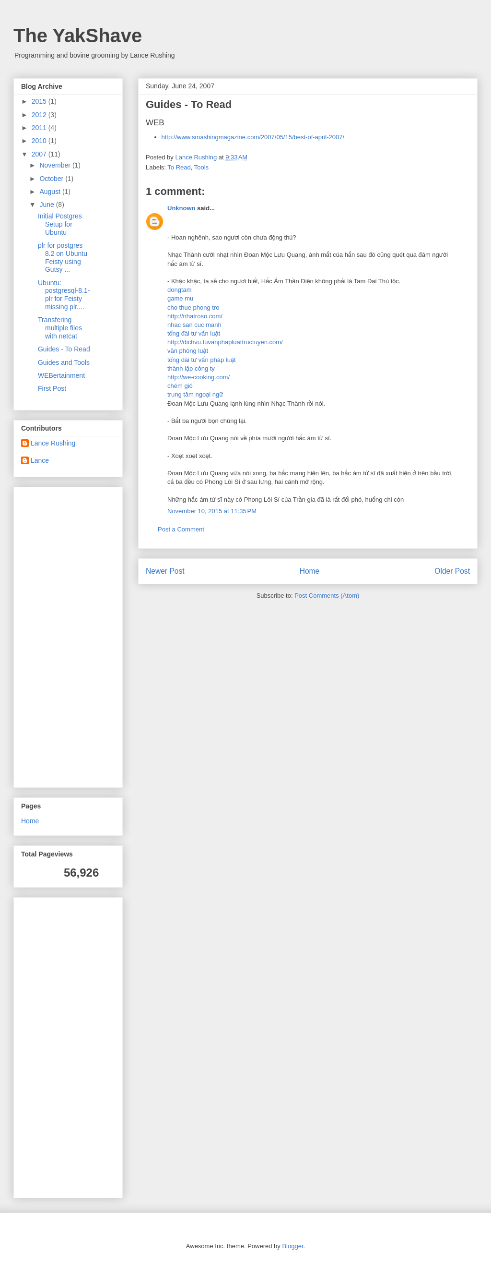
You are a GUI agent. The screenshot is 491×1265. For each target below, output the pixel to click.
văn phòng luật (187, 350)
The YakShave (77, 35)
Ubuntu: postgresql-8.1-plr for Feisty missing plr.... (64, 295)
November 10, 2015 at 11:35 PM (212, 511)
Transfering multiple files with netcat (60, 328)
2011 (40, 128)
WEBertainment (61, 375)
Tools (201, 167)
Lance (40, 460)
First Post (52, 388)
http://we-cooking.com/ (198, 377)
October (52, 178)
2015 (40, 101)
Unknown (181, 208)
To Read (178, 167)
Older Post (452, 571)
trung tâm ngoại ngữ (195, 394)
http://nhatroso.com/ (194, 316)
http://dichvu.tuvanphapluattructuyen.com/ (225, 342)
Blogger (292, 1246)
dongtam (179, 289)
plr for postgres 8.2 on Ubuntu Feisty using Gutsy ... (62, 257)
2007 (40, 154)
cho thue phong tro (193, 307)
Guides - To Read (64, 349)
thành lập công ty (191, 368)
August (50, 191)
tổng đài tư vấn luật (193, 333)
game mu (180, 298)
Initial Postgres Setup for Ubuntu (60, 224)
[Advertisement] (50, 635)
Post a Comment (181, 529)
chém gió (180, 385)
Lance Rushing (53, 443)
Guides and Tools (64, 362)
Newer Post (165, 571)
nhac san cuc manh (194, 324)
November (55, 165)
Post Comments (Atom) (326, 595)
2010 (40, 141)
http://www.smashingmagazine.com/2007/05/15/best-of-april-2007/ (253, 137)
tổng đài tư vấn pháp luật (201, 359)
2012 (40, 115)
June (47, 204)
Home (310, 571)
